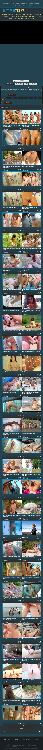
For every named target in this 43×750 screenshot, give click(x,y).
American (9, 98)
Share (26, 83)
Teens (39, 98)
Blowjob (20, 98)
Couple (26, 98)
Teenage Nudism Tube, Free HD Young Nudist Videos (25, 745)
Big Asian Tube (32, 5)
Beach (15, 98)
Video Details (10, 83)
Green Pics (25, 5)
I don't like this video (27, 81)
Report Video (19, 83)
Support (38, 739)
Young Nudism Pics (16, 3)
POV (35, 98)
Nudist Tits (31, 3)
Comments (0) (33, 83)
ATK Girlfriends (11, 94)
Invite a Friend (26, 739)
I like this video (14, 81)
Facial (31, 98)
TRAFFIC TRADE (6, 739)
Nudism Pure (36, 3)
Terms (21, 741)
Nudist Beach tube (6, 3)
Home (16, 739)
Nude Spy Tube (24, 3)
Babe (3, 99)
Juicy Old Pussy (18, 5)
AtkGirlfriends (8, 102)
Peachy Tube (11, 5)
